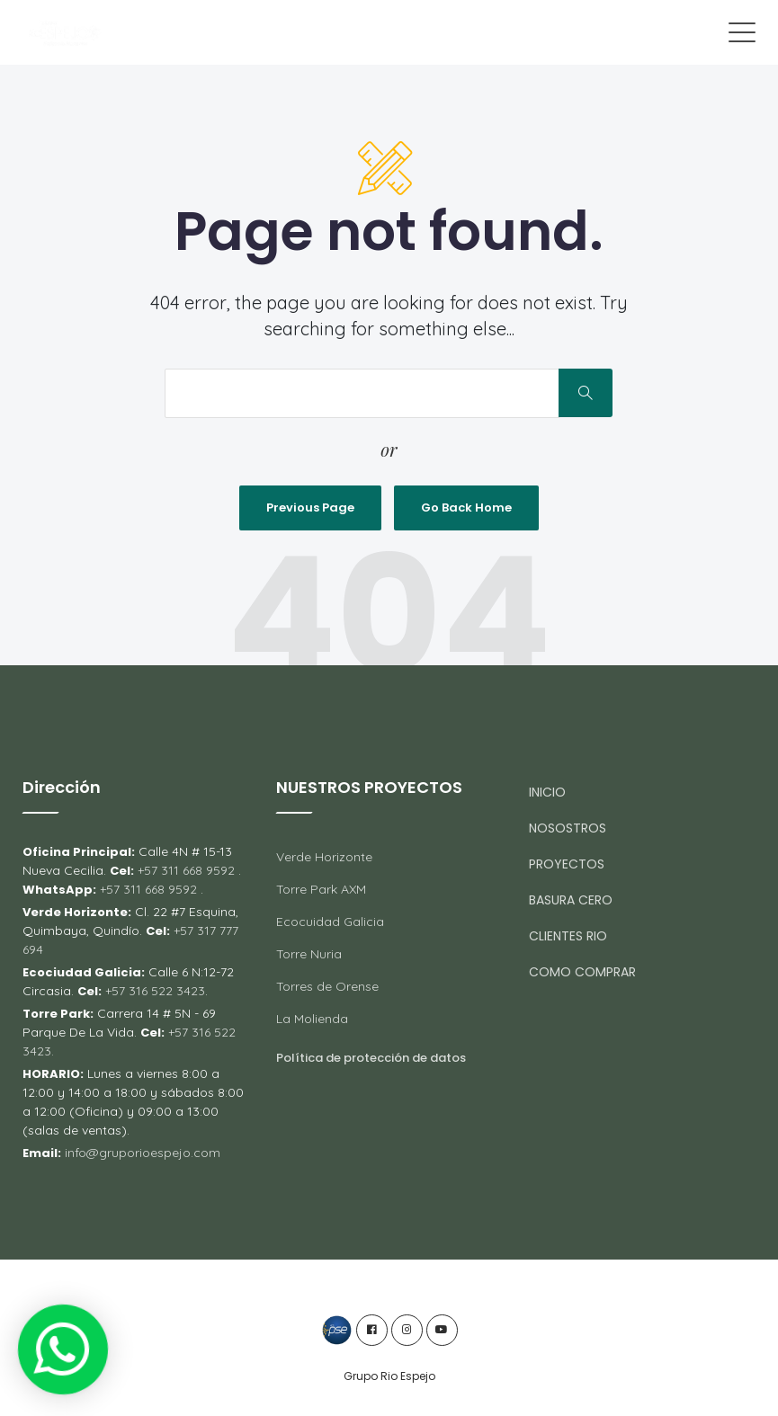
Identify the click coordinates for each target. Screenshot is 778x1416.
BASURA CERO (571, 900)
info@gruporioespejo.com (142, 1152)
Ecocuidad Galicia (330, 921)
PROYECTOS (566, 864)
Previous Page (310, 507)
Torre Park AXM (321, 889)
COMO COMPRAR (582, 972)
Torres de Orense (327, 986)
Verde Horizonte (324, 857)
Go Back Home (466, 507)
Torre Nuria (309, 954)
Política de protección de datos (371, 1057)
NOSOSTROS (567, 828)
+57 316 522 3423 (153, 991)
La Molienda (312, 1019)
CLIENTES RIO (568, 936)
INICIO (547, 792)
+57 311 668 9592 (186, 870)
